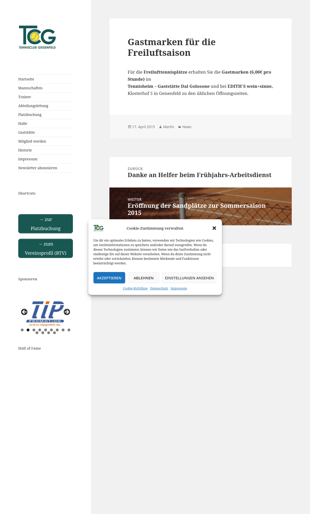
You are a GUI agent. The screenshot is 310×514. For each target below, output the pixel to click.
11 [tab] (43, 332)
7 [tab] (57, 330)
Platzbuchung (29, 114)
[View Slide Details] (45, 313)
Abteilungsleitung (33, 105)
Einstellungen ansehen (189, 277)
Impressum (179, 288)
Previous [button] (24, 312)
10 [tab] (37, 332)
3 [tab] (33, 330)
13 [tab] (54, 332)
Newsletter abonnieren (37, 167)
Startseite (26, 79)
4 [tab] (39, 330)
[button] (214, 228)
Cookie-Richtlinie (135, 288)
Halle (22, 123)
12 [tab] (48, 332)
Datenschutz (159, 288)
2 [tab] (28, 330)
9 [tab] (69, 330)
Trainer (24, 96)
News (186, 126)
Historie (25, 150)
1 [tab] (22, 330)
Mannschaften (30, 87)
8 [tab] (63, 330)
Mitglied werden (32, 141)
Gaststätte (26, 132)
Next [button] (66, 312)
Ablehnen (144, 277)
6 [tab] (51, 330)
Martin (168, 126)
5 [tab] (45, 330)
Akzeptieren (109, 277)
